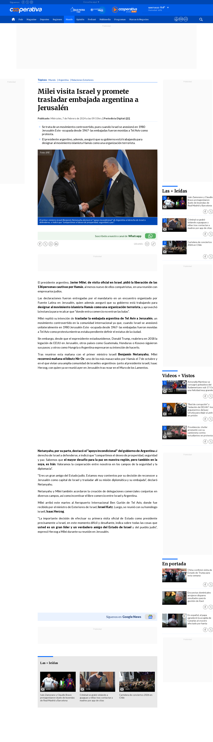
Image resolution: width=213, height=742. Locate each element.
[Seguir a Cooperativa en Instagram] (31, 2)
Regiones (57, 19)
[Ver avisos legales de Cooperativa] (176, 22)
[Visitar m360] (181, 22)
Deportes (44, 19)
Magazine (31, 19)
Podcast (92, 19)
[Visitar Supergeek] (186, 22)
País (21, 19)
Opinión (80, 19)
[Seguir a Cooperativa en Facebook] (23, 2)
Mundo (69, 19)
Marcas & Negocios (139, 19)
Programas (120, 19)
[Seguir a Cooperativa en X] (27, 2)
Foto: (42, 152)
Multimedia (105, 19)
